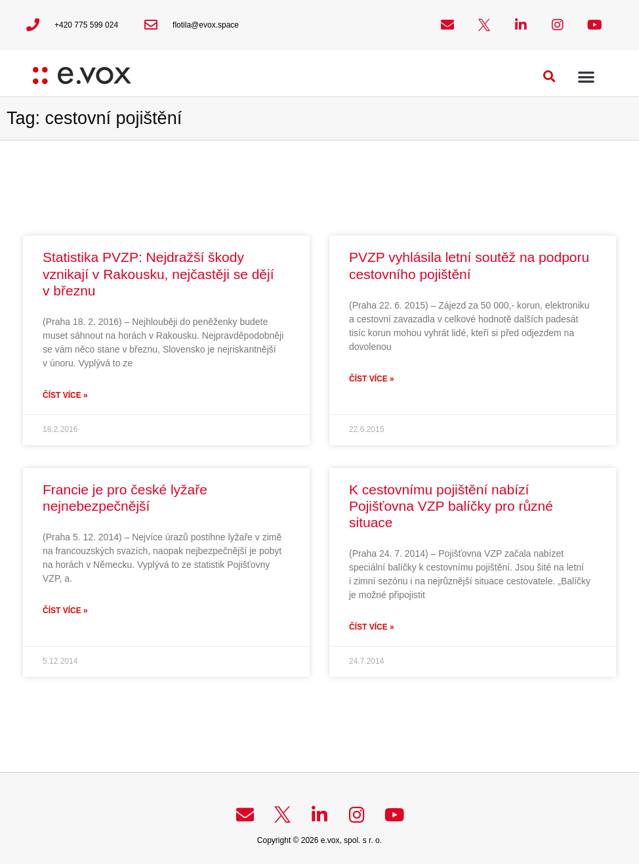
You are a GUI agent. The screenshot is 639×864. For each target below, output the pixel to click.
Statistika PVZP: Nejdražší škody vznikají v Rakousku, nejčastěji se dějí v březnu (158, 273)
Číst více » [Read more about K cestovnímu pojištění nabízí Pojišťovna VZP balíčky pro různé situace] (371, 627)
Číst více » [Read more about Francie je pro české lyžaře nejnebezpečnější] (65, 610)
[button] (549, 76)
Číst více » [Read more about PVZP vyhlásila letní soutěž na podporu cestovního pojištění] (371, 378)
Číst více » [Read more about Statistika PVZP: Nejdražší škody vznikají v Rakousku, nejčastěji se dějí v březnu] (65, 395)
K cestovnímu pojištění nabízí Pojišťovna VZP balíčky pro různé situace (451, 506)
